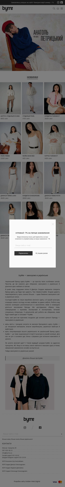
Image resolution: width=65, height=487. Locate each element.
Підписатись (23, 253)
